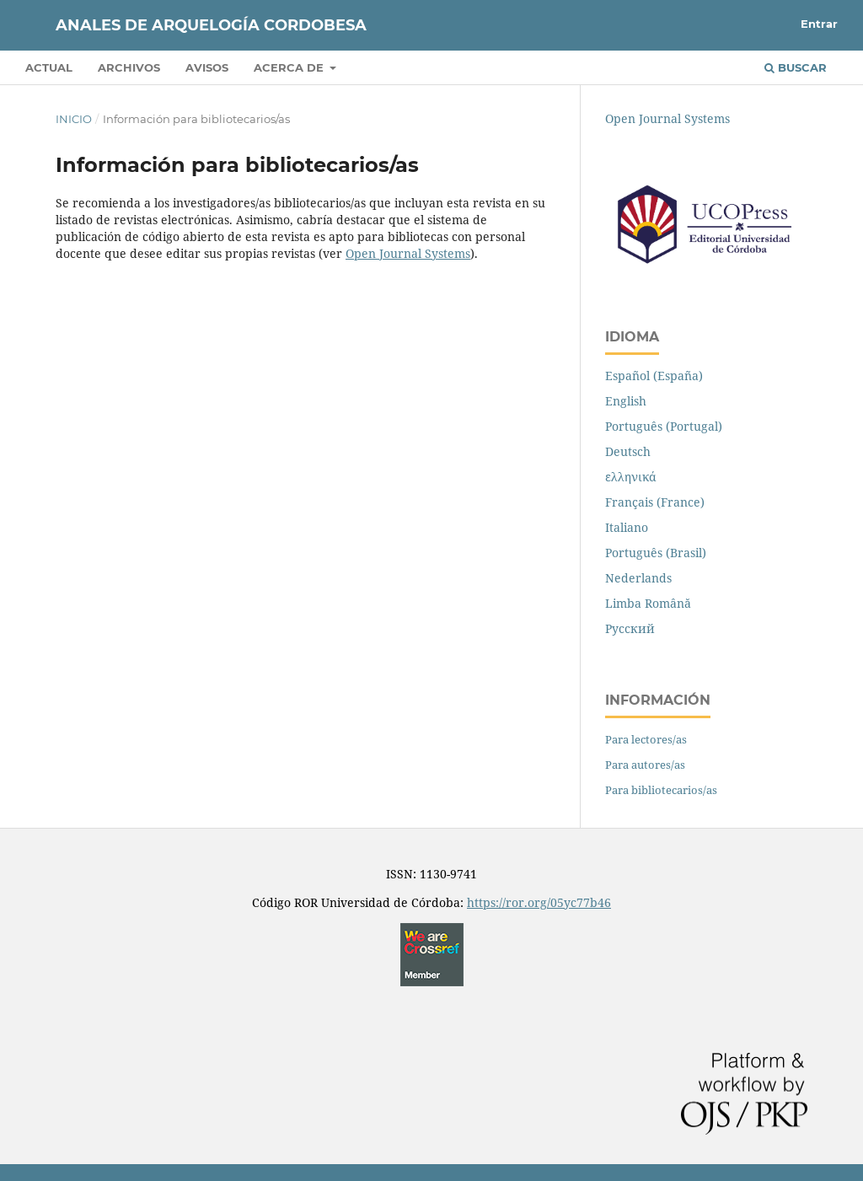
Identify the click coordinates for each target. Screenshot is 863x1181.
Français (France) (655, 502)
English (625, 401)
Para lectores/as (646, 739)
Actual (48, 67)
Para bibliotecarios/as (661, 789)
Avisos (206, 67)
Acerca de (290, 67)
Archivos (129, 67)
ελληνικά (631, 477)
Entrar (819, 23)
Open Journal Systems (408, 253)
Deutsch (628, 451)
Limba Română (648, 603)
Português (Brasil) (655, 553)
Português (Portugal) (663, 426)
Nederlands (638, 578)
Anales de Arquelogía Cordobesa (211, 25)
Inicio (74, 119)
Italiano (626, 527)
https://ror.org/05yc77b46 (539, 902)
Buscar (795, 67)
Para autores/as (645, 764)
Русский (630, 628)
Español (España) (654, 376)
